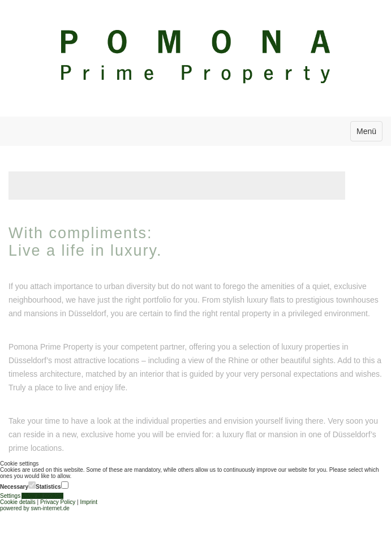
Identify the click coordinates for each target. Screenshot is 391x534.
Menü (366, 131)
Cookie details (18, 502)
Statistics (52, 485)
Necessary (18, 485)
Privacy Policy (57, 502)
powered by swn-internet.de (35, 508)
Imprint (88, 502)
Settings (11, 496)
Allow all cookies (42, 496)
